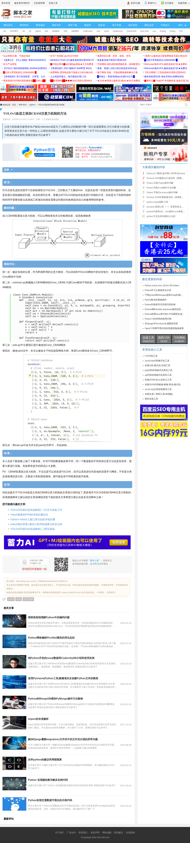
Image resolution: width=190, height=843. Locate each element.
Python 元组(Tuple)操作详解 (160, 183)
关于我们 (59, 832)
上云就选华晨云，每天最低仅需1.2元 (68, 76)
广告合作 (71, 832)
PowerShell (131, 31)
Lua (154, 31)
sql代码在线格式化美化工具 (158, 375)
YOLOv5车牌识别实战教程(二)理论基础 (32, 529)
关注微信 (169, 3)
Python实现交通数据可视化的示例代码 (50, 800)
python (38, 31)
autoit (106, 31)
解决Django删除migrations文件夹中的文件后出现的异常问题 (63, 739)
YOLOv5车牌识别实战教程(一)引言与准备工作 (36, 510)
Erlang (172, 31)
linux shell (144, 31)
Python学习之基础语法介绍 (158, 290)
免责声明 (95, 832)
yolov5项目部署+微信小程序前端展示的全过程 (36, 524)
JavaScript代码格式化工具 (157, 361)
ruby (98, 31)
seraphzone (118, 31)
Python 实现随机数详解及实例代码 (48, 780)
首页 (14, 105)
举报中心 (152, 3)
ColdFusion (88, 31)
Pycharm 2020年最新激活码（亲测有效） (166, 197)
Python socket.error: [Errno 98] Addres (162, 285)
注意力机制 (28, 599)
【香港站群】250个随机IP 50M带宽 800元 (71, 68)
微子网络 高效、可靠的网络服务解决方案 (117, 72)
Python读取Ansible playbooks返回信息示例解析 (167, 309)
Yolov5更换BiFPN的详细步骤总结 (29, 514)
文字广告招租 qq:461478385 (64, 56)
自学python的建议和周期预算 (45, 759)
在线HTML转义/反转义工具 (158, 380)
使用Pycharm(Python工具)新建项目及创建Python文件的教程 (63, 678)
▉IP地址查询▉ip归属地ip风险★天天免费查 (71, 64)
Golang (163, 31)
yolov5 (11, 599)
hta (23, 31)
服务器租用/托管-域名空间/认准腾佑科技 (164, 76)
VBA (65, 31)
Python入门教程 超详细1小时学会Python (166, 173)
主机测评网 (39, 3)
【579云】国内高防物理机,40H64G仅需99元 (25, 68)
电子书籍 (116, 25)
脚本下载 (72, 25)
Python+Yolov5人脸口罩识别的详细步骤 (32, 519)
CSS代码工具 (151, 356)
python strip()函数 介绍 (157, 202)
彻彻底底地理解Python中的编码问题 (49, 617)
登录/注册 (135, 3)
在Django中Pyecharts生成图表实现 (161, 323)
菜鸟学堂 (5, 3)
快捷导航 (184, 3)
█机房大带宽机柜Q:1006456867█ (160, 60)
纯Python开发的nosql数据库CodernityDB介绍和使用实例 (61, 658)
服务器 (101, 25)
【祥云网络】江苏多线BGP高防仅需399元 (165, 72)
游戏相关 (56, 31)
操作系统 (132, 25)
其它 (181, 31)
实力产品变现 (9, 64)
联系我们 (83, 832)
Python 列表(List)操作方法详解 (161, 188)
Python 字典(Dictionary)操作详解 (162, 192)
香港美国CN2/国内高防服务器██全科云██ (24, 80)
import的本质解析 (38, 719)
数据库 (87, 25)
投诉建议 (118, 832)
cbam (18, 599)
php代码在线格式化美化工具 (158, 370)
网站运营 (149, 25)
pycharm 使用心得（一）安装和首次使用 (166, 207)
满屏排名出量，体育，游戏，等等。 (115, 56)
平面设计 (165, 25)
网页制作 (24, 25)
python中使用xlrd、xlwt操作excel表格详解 (167, 211)
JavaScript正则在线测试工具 (158, 389)
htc (30, 31)
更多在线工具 (151, 399)
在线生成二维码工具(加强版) (159, 394)
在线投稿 (130, 832)
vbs (4, 31)
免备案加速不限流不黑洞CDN (111, 60)
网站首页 (8, 25)
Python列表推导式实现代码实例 (160, 304)
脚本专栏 (56, 25)
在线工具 (53, 3)
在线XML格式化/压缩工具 (157, 365)
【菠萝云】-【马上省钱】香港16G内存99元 (24, 60)
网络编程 (40, 25)
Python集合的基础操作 (156, 300)
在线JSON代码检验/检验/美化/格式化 (163, 384)
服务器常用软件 (22, 3)
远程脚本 (75, 31)
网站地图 (106, 832)
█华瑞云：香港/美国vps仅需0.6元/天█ (116, 76)
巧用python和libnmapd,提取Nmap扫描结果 (165, 295)
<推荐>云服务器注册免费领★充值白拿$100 (165, 56)
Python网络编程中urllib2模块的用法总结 (51, 637)
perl (46, 31)
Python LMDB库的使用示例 (158, 319)
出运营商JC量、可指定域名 (16, 56)
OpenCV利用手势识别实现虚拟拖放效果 (164, 328)
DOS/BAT (14, 31)
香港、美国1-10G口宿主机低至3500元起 (117, 68)
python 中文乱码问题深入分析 (161, 216)
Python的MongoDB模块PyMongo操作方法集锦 (55, 698)
